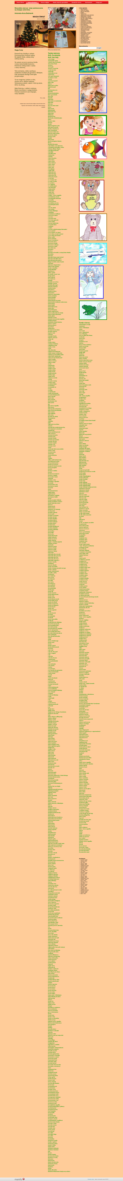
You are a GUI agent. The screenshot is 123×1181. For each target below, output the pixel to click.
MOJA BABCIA (84, 24)
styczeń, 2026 (84, 863)
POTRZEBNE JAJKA (85, 41)
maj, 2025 (83, 871)
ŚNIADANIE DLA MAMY (86, 22)
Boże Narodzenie (29, 105)
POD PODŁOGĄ (84, 25)
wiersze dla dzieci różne (40, 103)
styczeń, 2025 (84, 876)
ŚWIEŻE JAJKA (84, 36)
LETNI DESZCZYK (85, 39)
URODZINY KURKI (85, 30)
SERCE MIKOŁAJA (85, 29)
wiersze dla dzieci (42, 105)
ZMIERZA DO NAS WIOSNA (87, 15)
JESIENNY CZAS (85, 34)
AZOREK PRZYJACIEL (86, 17)
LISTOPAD (83, 31)
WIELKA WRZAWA (85, 11)
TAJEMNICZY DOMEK (86, 20)
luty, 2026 (83, 862)
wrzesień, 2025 (84, 866)
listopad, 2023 (84, 888)
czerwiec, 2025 (84, 870)
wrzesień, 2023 (84, 891)
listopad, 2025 (84, 864)
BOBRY (82, 12)
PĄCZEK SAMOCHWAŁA (86, 18)
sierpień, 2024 (84, 879)
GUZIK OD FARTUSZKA (86, 27)
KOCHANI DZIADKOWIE (86, 23)
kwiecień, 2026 (84, 859)
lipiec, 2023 (83, 893)
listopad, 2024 (84, 877)
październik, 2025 (85, 865)
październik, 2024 (85, 878)
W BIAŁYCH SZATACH (86, 26)
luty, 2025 (83, 875)
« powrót (43, 107)
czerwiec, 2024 (84, 882)
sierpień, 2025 (84, 868)
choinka (33, 105)
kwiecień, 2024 (84, 884)
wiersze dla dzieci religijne (31, 103)
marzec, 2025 (84, 873)
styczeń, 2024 (84, 887)
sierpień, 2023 (84, 892)
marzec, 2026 (84, 861)
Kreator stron (91, 1179)
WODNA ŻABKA (84, 19)
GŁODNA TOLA (84, 40)
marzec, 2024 (84, 885)
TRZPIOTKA (83, 14)
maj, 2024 (83, 883)
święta (37, 105)
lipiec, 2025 (83, 869)
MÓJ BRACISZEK (85, 38)
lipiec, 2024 (83, 880)
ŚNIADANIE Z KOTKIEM (86, 32)
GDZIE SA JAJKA (85, 10)
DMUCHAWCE (84, 9)
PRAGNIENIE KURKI (85, 33)
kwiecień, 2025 (84, 872)
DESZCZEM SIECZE (85, 43)
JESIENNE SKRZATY (86, 37)
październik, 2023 (85, 890)
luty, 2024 (83, 886)
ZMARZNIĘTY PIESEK (86, 16)
